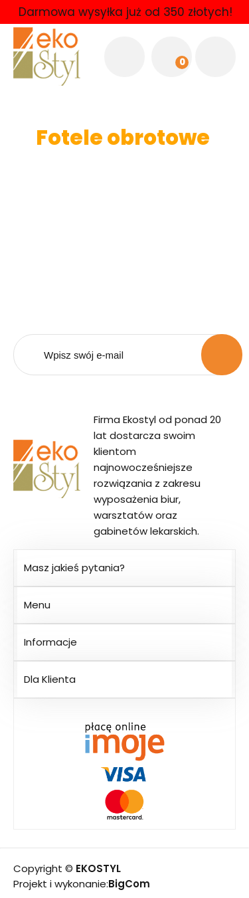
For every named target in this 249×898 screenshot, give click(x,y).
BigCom (129, 884)
